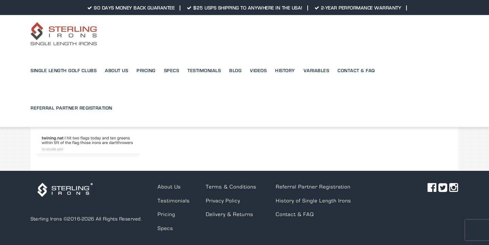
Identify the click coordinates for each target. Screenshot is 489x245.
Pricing (166, 177)
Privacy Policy (223, 163)
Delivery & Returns (229, 177)
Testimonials (174, 163)
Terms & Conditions (231, 149)
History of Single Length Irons (313, 163)
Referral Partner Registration (313, 149)
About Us (169, 149)
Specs (165, 191)
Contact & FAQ (295, 177)
